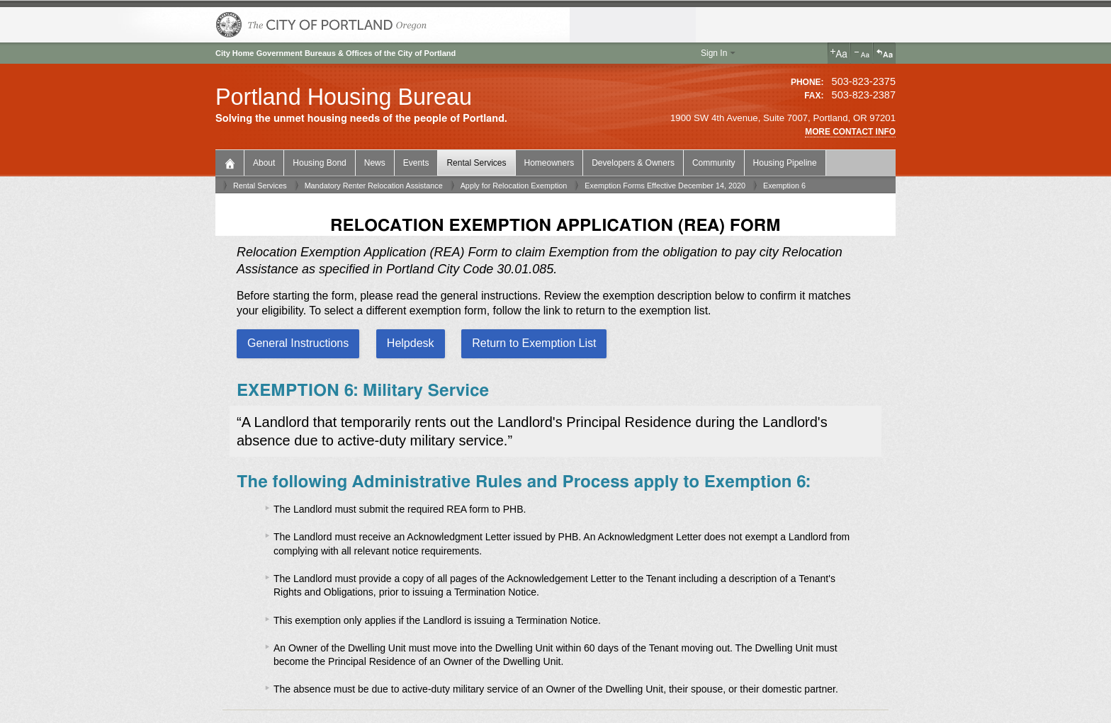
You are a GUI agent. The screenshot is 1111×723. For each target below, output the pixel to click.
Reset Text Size (884, 53)
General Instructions (298, 343)
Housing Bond (319, 163)
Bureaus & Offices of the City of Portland (380, 53)
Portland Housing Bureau (343, 97)
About (264, 163)
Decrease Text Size (861, 53)
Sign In (714, 53)
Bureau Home (231, 161)
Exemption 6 (784, 185)
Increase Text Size (839, 53)
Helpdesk (410, 343)
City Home (234, 53)
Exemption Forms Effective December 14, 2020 (665, 185)
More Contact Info (850, 132)
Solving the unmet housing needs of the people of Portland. (361, 118)
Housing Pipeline (785, 163)
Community (713, 163)
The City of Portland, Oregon (321, 24)
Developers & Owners (633, 163)
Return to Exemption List (534, 343)
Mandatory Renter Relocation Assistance (374, 185)
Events (416, 163)
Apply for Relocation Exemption (514, 185)
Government (279, 53)
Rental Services (476, 163)
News (374, 163)
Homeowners (549, 163)
